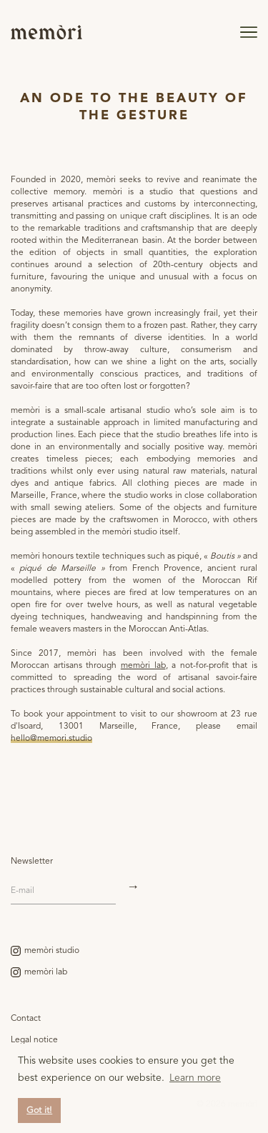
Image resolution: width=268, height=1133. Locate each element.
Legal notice (34, 1040)
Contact (26, 1018)
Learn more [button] (195, 1078)
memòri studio (51, 951)
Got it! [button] (39, 1110)
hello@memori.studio (51, 738)
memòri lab (143, 666)
